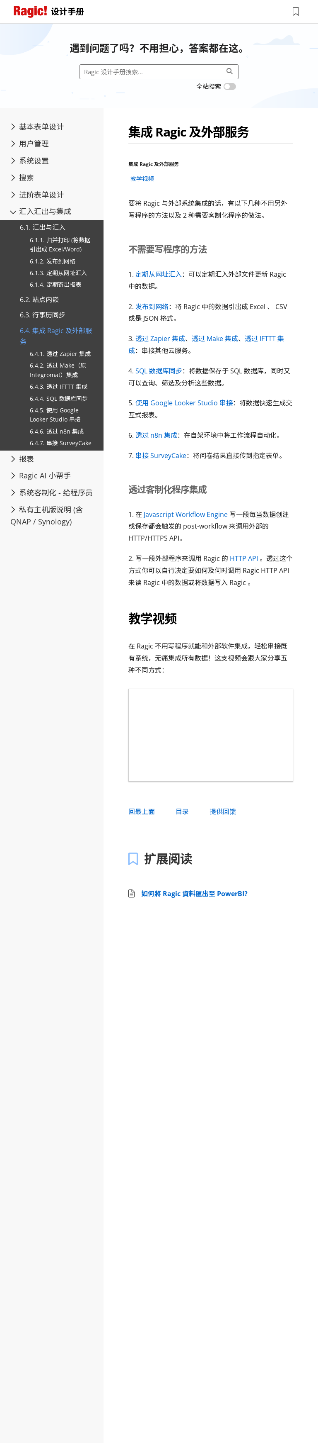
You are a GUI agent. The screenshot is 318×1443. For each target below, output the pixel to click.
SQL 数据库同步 (158, 370)
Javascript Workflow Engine (185, 514)
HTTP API (244, 558)
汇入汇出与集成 (40, 211)
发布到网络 (152, 306)
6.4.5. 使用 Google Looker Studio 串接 (55, 414)
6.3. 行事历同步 (42, 314)
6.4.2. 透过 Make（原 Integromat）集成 (58, 369)
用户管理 (29, 144)
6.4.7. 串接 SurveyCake (61, 443)
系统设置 (29, 161)
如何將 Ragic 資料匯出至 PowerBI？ (196, 893)
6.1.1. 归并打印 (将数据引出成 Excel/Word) (60, 244)
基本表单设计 (37, 127)
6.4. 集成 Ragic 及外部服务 (56, 336)
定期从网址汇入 (158, 274)
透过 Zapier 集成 (160, 338)
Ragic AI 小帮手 (40, 475)
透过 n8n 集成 (156, 435)
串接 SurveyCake (160, 455)
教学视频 (142, 179)
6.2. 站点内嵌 (39, 299)
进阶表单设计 (37, 195)
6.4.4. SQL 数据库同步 (59, 398)
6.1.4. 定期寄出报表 (55, 284)
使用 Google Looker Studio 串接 (184, 402)
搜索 (22, 178)
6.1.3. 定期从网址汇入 (58, 273)
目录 (182, 811)
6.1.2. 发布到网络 (52, 261)
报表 (22, 459)
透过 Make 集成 (215, 338)
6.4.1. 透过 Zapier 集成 (60, 354)
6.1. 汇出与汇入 (42, 227)
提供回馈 (223, 811)
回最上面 (141, 811)
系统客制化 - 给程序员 (51, 492)
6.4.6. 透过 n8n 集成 (57, 431)
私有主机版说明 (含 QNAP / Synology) (46, 515)
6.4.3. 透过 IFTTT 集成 (58, 386)
